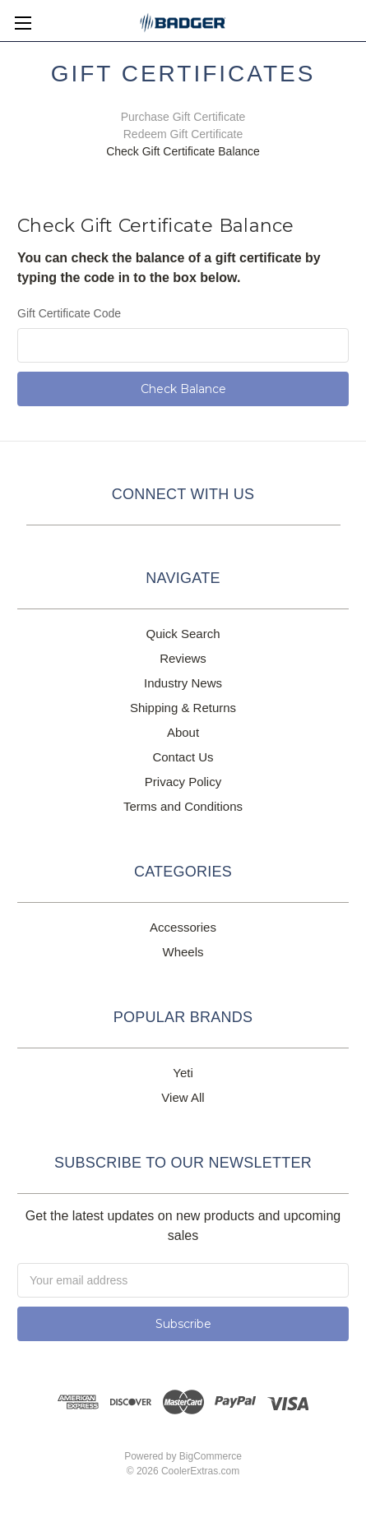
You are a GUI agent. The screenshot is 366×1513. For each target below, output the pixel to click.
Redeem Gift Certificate (183, 134)
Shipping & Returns (183, 708)
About (183, 732)
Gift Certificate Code (69, 313)
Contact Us (182, 757)
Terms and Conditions (183, 806)
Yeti (182, 1073)
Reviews (183, 658)
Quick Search (183, 634)
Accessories (183, 927)
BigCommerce (210, 1456)
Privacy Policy (183, 782)
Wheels (182, 952)
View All (182, 1097)
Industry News (183, 683)
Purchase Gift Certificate (183, 116)
